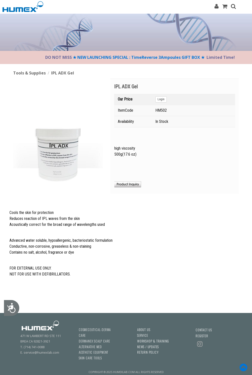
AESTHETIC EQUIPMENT (93, 352)
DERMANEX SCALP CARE (94, 341)
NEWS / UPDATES (148, 346)
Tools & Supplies (29, 73)
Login (161, 99)
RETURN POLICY (147, 352)
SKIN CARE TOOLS (90, 358)
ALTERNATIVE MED (90, 346)
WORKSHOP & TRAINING (153, 341)
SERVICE (142, 335)
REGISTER (202, 336)
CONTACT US (204, 330)
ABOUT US (143, 329)
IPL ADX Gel (62, 73)
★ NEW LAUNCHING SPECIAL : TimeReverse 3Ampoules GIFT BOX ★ (139, 57)
